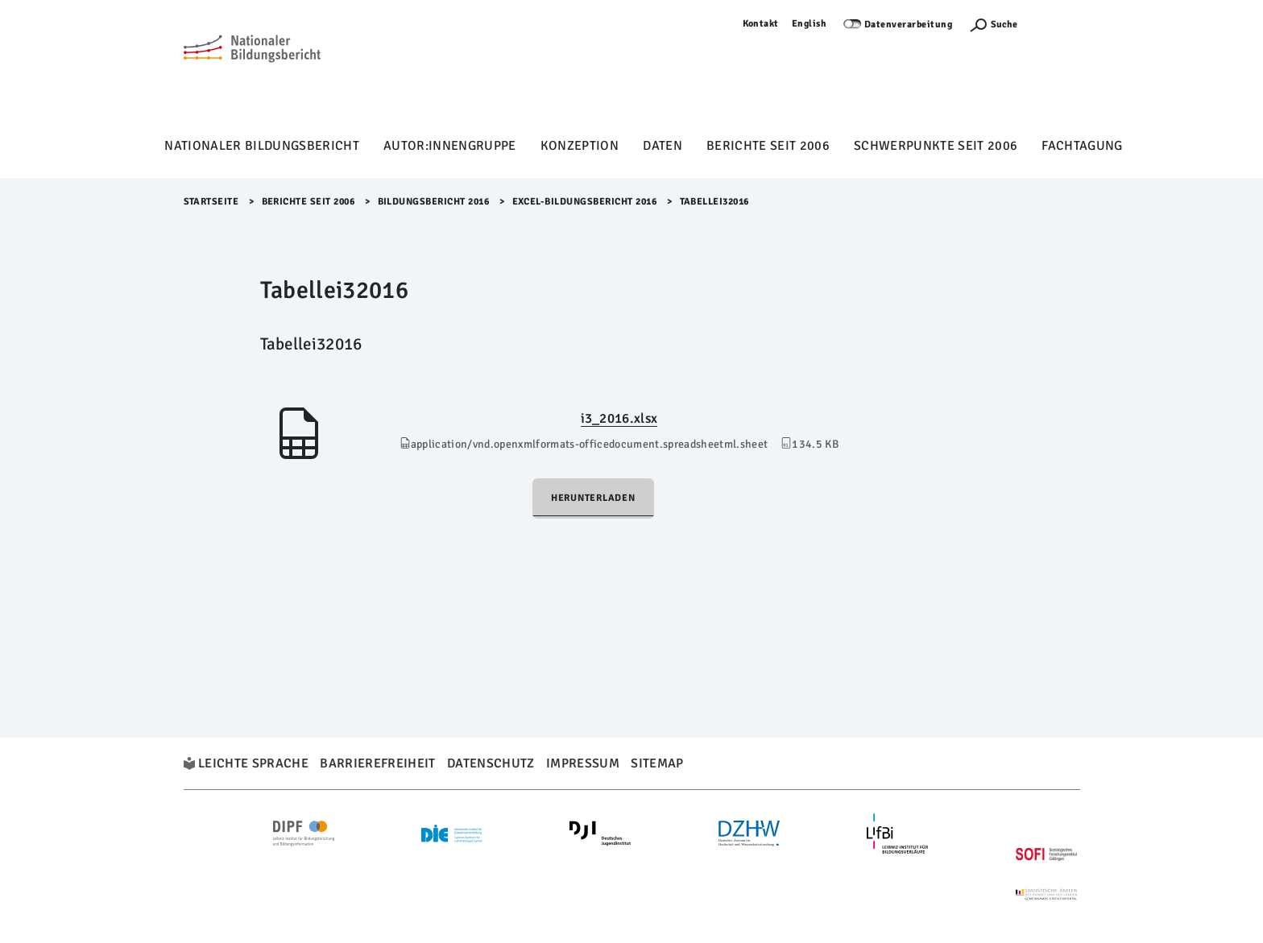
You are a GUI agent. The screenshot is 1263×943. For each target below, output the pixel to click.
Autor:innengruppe (449, 146)
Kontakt (761, 24)
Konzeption (579, 146)
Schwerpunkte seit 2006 (935, 146)
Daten (662, 146)
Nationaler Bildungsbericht (261, 146)
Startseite (211, 202)
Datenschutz (491, 763)
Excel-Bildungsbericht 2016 (584, 202)
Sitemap (657, 763)
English (809, 24)
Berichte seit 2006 (768, 146)
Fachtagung (1081, 146)
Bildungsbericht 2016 (434, 202)
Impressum (582, 763)
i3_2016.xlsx (619, 418)
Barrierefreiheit (377, 763)
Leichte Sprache (253, 763)
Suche (1004, 25)
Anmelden (1056, 24)
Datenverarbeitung (908, 25)
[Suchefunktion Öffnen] (993, 24)
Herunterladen (593, 498)
